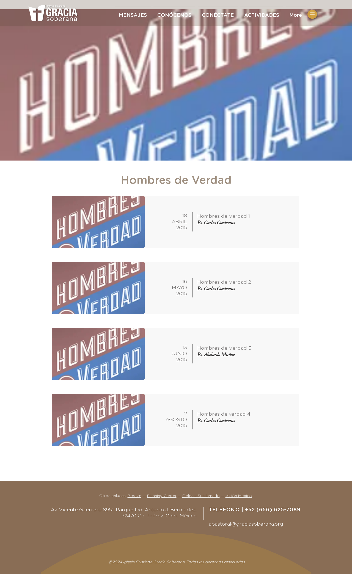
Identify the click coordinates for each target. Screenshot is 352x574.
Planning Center (162, 496)
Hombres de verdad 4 (224, 414)
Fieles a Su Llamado (201, 496)
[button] (218, 13)
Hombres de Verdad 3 (224, 348)
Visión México (239, 496)
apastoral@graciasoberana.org (246, 524)
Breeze (134, 496)
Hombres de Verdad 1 (223, 216)
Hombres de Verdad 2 (224, 282)
